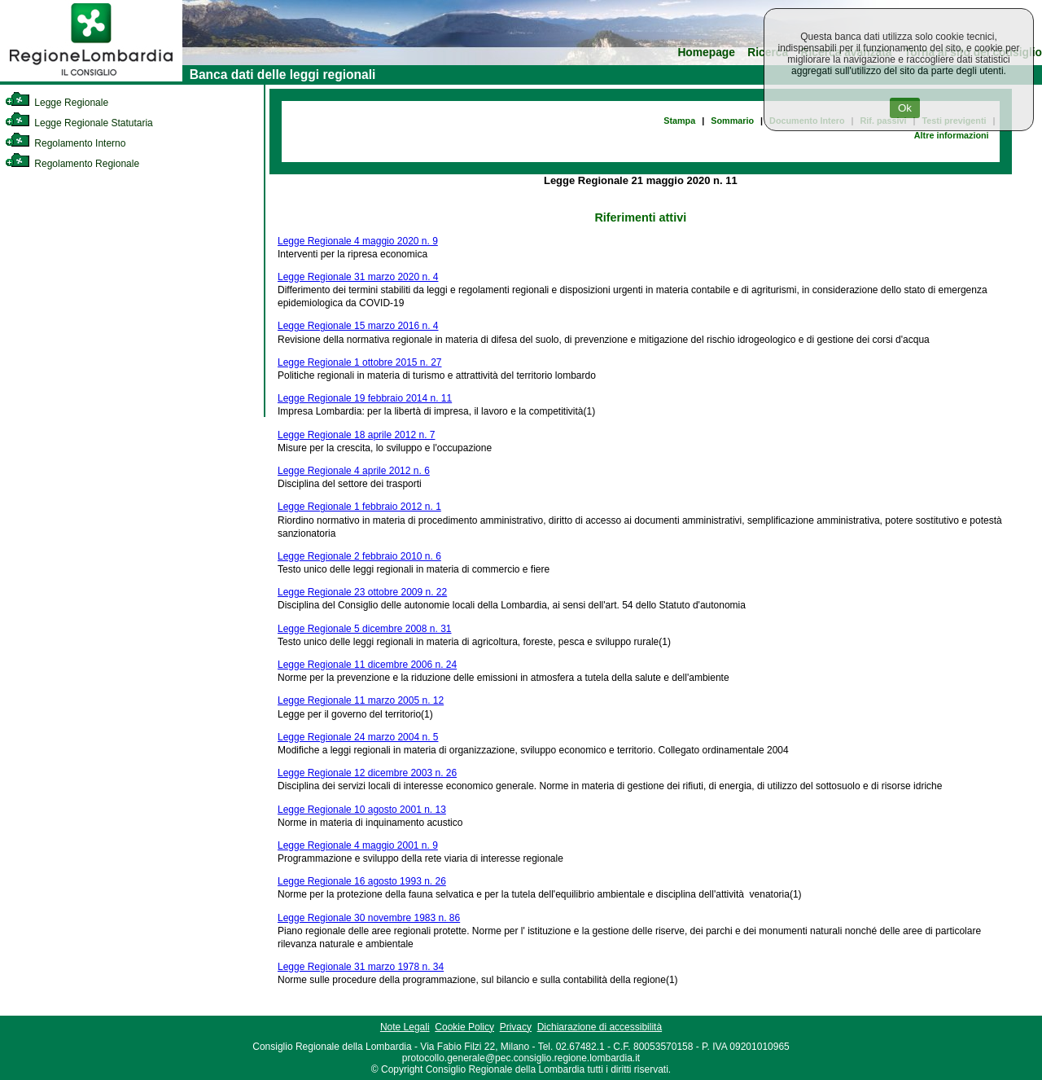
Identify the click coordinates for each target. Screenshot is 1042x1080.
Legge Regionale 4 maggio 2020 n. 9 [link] (358, 241)
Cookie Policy (464, 1027)
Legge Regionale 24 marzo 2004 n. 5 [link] (358, 737)
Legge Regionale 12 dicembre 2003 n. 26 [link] (367, 773)
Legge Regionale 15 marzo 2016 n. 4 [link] (358, 325)
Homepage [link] (706, 52)
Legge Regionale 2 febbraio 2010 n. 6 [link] (359, 556)
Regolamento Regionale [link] (72, 163)
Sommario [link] (732, 120)
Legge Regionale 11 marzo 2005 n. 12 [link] (361, 700)
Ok (905, 108)
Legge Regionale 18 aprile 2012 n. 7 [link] (357, 435)
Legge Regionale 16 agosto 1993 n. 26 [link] (362, 881)
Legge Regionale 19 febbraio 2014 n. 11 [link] (365, 398)
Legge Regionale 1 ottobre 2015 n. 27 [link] (360, 362)
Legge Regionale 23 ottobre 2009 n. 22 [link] (362, 592)
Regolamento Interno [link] (65, 143)
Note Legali (405, 1027)
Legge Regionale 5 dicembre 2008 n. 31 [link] (365, 628)
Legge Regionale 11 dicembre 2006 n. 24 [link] (367, 664)
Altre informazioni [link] (951, 135)
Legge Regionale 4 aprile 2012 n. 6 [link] (354, 470)
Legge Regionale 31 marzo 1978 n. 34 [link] (361, 966)
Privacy (516, 1027)
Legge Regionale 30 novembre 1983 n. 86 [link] (369, 918)
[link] (91, 78)
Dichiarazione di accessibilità (599, 1027)
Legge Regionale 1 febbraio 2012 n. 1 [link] (359, 506)
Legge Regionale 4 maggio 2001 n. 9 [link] (358, 845)
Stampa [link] (679, 120)
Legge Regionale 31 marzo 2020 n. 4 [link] (358, 277)
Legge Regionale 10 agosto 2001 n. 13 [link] (362, 809)
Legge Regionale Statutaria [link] (79, 123)
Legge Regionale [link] (56, 102)
